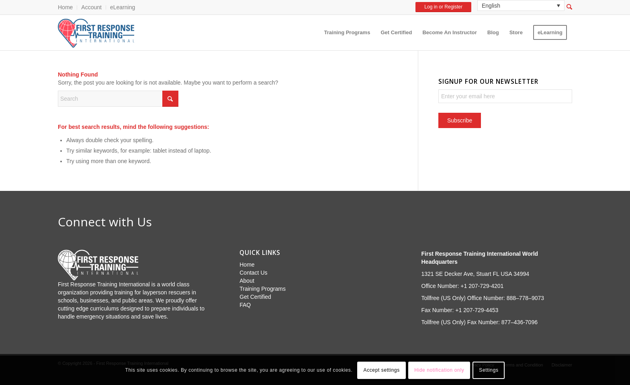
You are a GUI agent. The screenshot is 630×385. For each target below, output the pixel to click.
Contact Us (253, 272)
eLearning (122, 7)
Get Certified (255, 297)
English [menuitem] (491, 5)
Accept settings (382, 370)
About (246, 280)
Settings (488, 370)
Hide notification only (439, 370)
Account (91, 7)
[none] (521, 5)
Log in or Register (443, 7)
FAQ (245, 305)
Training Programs (262, 289)
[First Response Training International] (96, 32)
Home (65, 7)
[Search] (118, 99)
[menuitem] (67, 7)
